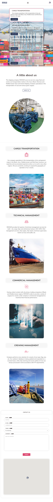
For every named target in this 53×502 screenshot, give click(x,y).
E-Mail (7, 423)
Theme (7, 428)
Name (6, 417)
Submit (26, 454)
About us (26, 90)
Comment (7, 433)
